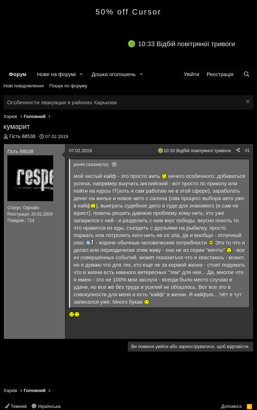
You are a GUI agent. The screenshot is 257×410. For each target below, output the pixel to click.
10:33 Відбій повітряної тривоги (186, 44)
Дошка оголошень (114, 74)
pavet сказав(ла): (91, 164)
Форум (17, 74)
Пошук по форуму (68, 85)
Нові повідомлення (24, 85)
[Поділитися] (238, 151)
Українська (46, 406)
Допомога (231, 406)
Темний (16, 406)
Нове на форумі (56, 74)
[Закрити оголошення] (247, 102)
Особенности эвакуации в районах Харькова (62, 102)
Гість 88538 (23, 136)
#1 (247, 150)
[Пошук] (246, 74)
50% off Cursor (128, 11)
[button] (81, 74)
